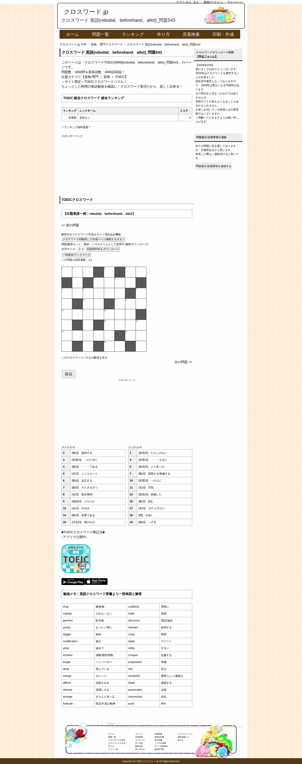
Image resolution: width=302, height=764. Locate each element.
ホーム (72, 34)
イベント (139, 734)
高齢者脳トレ (183, 737)
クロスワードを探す (117, 740)
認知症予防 (159, 749)
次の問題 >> (183, 362)
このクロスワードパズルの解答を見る (84, 357)
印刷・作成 (223, 34)
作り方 (163, 34)
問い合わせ (140, 749)
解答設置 (139, 746)
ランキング (133, 34)
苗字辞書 (158, 740)
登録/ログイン (213, 2)
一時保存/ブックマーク (76, 254)
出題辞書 (158, 734)
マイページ (234, 2)
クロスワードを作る (117, 743)
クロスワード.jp (86, 11)
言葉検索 (191, 34)
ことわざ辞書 (160, 743)
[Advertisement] (126, 165)
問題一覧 (100, 34)
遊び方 (180, 740)
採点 (68, 374)
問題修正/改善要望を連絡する (214, 166)
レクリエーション (185, 734)
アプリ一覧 (113, 749)
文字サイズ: (68, 249)
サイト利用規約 (161, 746)
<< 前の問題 (70, 225)
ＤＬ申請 (139, 743)
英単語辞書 (159, 737)
